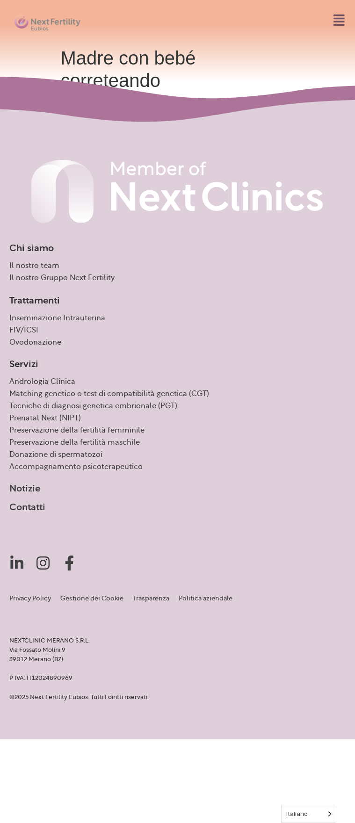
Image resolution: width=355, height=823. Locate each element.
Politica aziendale (205, 598)
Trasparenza (151, 598)
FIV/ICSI (23, 330)
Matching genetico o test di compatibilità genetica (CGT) (109, 393)
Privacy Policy (30, 598)
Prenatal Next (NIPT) (45, 418)
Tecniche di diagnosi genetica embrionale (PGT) (93, 406)
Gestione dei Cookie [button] (91, 598)
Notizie (24, 488)
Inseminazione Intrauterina (57, 318)
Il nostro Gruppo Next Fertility (62, 278)
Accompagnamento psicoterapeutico (76, 466)
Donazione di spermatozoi (55, 454)
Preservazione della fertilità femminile (77, 430)
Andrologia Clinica (42, 381)
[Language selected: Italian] (308, 814)
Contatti (27, 507)
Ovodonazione (35, 342)
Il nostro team (34, 265)
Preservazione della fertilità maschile (74, 442)
